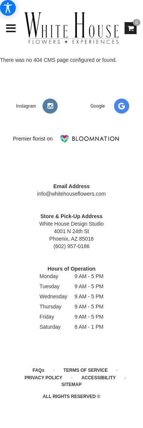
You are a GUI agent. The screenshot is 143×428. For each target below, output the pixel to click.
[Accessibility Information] (8, 8)
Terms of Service (85, 370)
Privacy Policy (43, 377)
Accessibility (98, 377)
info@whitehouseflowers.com (71, 194)
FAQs (38, 370)
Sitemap (71, 384)
